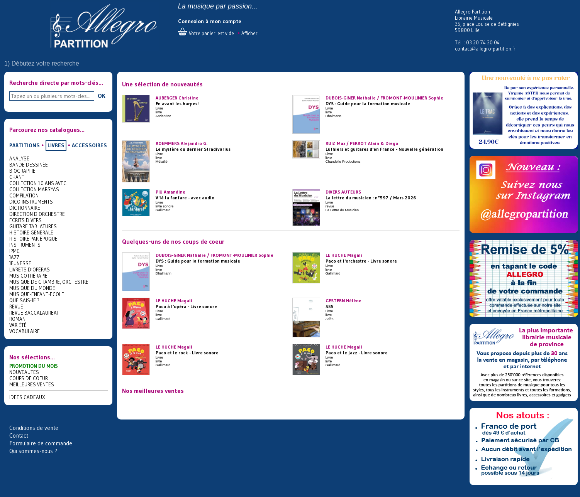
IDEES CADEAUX (27, 397)
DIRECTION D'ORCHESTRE (37, 214)
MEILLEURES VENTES (31, 384)
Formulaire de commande (40, 443)
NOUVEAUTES (24, 372)
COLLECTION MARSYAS (34, 189)
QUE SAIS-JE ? (24, 300)
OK (101, 95)
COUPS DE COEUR (28, 378)
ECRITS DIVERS (25, 220)
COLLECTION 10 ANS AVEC (37, 183)
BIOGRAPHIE (22, 171)
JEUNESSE (20, 263)
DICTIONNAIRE (24, 208)
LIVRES (55, 145)
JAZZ (14, 257)
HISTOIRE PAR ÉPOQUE (33, 239)
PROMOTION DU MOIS (33, 366)
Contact (18, 435)
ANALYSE (19, 158)
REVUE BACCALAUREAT (34, 313)
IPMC (14, 251)
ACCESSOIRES (89, 145)
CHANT (16, 177)
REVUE (16, 306)
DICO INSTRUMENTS (31, 202)
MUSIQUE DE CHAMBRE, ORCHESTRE (48, 282)
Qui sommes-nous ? (33, 451)
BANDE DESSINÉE (28, 165)
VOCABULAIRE (24, 331)
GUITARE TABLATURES (33, 226)
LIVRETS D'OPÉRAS (29, 269)
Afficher (249, 33)
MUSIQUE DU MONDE (32, 288)
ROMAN (17, 319)
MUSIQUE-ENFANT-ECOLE (36, 294)
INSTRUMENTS (25, 245)
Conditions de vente (33, 427)
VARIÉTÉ (18, 325)
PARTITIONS (24, 145)
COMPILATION (24, 195)
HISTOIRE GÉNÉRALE (31, 232)
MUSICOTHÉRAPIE (28, 276)
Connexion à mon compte (209, 21)
